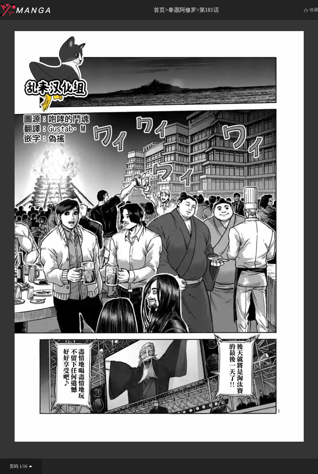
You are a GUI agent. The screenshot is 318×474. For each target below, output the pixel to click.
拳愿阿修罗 (182, 10)
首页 (159, 10)
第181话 (209, 10)
